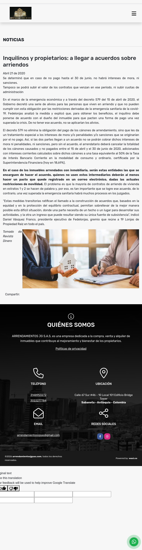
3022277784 (38, 400)
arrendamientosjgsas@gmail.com (38, 435)
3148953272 (38, 395)
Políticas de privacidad (71, 348)
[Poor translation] (13, 488)
